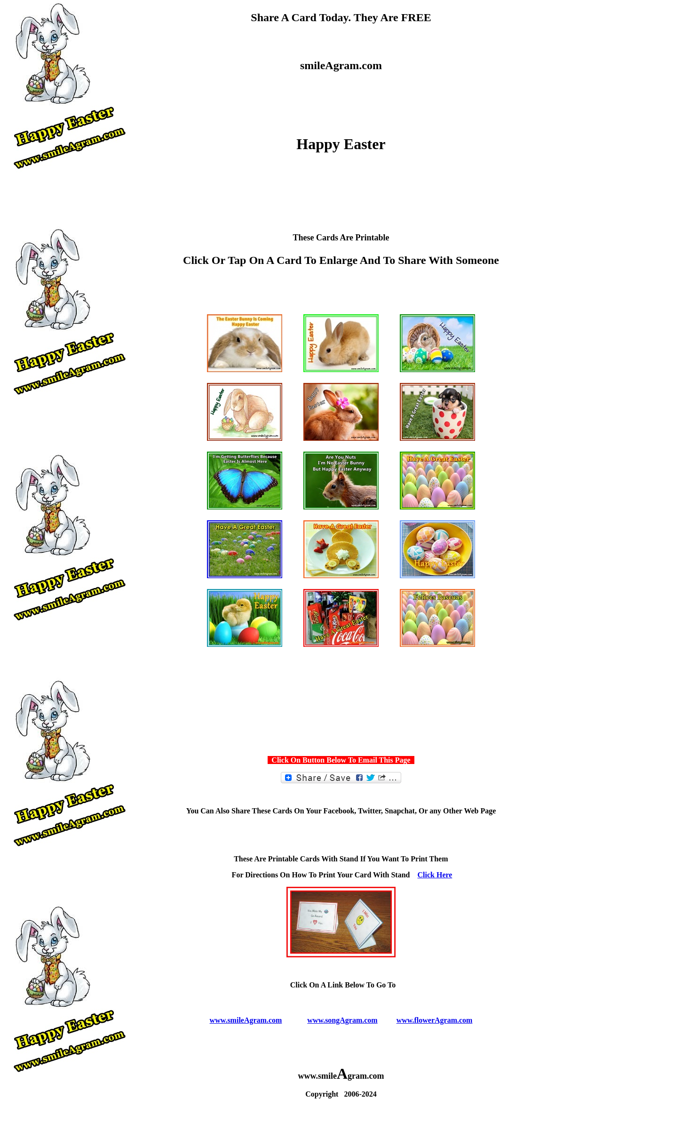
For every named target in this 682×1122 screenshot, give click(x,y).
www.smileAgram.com (246, 1020)
